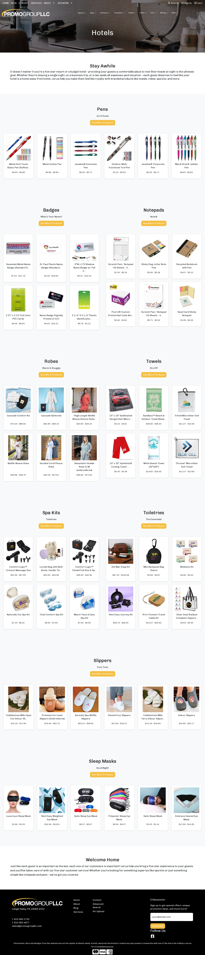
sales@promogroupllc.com (27, 926)
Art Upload (98, 911)
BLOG (14, 3)
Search (173, 3)
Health (132, 13)
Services (78, 912)
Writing (164, 13)
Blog (75, 908)
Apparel (82, 13)
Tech (153, 13)
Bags (93, 13)
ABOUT (47, 3)
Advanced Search (98, 906)
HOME (6, 3)
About (76, 904)
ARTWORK (63, 3)
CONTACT (24, 3)
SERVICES (36, 3)
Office (143, 13)
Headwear (119, 13)
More (175, 13)
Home (76, 900)
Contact (97, 900)
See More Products (102, 122)
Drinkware (105, 13)
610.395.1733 (21, 919)
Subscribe (157, 926)
